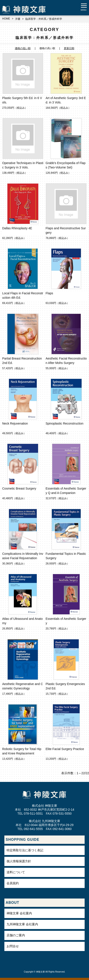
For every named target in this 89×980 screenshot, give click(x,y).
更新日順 (69, 48)
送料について (16, 872)
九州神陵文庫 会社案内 (22, 924)
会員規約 (13, 883)
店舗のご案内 (16, 935)
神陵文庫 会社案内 (19, 913)
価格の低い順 (23, 48)
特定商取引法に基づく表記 (25, 850)
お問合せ (13, 946)
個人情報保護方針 (19, 861)
